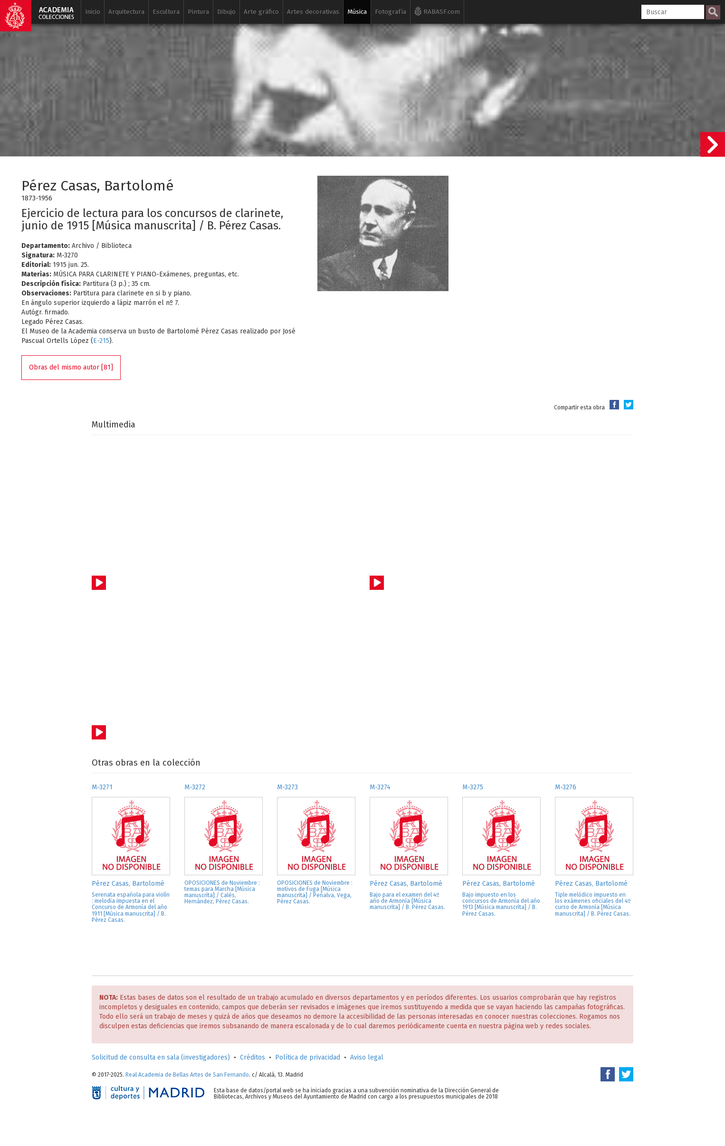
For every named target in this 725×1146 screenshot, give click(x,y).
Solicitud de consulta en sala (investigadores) (161, 1057)
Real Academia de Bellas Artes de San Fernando (187, 1074)
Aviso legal (366, 1057)
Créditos (252, 1057)
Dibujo (226, 12)
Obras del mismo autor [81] (71, 367)
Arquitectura (126, 12)
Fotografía (390, 12)
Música (357, 12)
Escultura (166, 12)
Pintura (198, 12)
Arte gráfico (261, 12)
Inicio (92, 12)
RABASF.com (437, 11)
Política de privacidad (307, 1057)
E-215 (101, 341)
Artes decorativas (313, 12)
